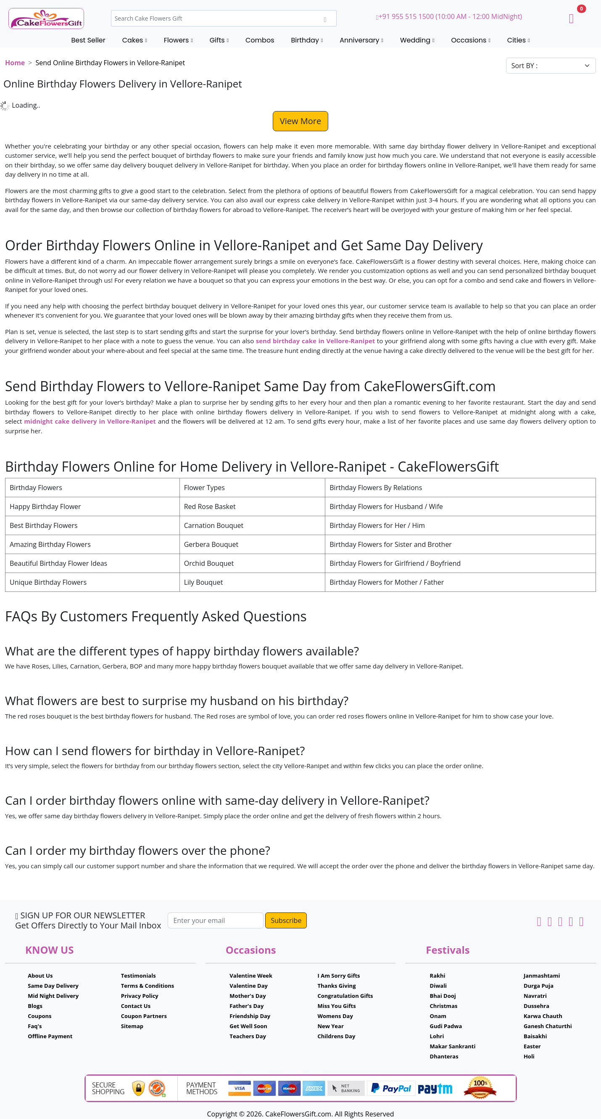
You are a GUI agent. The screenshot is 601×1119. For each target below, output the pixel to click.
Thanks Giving (336, 985)
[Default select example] (551, 66)
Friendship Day (249, 1016)
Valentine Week (250, 975)
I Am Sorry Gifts (338, 975)
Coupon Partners (144, 1016)
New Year (330, 1026)
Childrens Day (336, 1036)
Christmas (444, 1006)
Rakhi (437, 975)
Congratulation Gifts (345, 996)
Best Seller (88, 40)
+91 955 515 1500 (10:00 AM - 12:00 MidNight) (449, 16)
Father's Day (246, 1006)
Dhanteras (444, 1056)
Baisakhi (535, 1036)
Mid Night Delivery (53, 996)
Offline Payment (50, 1036)
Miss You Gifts (336, 1006)
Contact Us (135, 1006)
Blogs (35, 1006)
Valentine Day (248, 985)
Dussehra (536, 1006)
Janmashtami (542, 975)
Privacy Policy (139, 996)
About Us (40, 975)
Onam (438, 1016)
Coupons (39, 1016)
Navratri (535, 996)
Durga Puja (539, 985)
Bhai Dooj (443, 996)
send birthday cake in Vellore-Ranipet (315, 341)
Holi (529, 1056)
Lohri (437, 1036)
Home (15, 62)
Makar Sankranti (453, 1046)
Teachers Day (247, 1036)
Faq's (35, 1026)
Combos (259, 40)
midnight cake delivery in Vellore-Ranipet (90, 421)
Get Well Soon (248, 1026)
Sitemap (132, 1026)
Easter (532, 1046)
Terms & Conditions (147, 985)
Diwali (438, 985)
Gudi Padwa (446, 1026)
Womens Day (335, 1016)
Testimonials (138, 975)
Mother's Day (247, 996)
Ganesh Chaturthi (548, 1026)
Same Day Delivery (53, 985)
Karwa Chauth (543, 1016)
